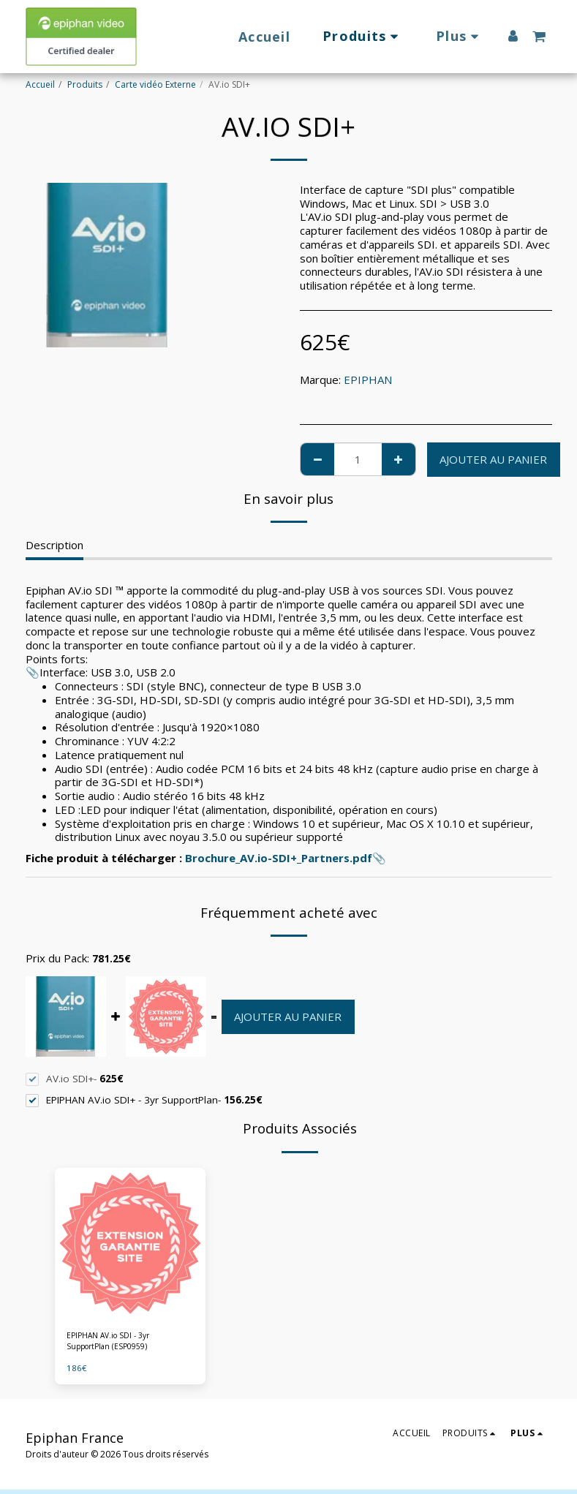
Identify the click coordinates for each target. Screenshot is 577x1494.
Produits (84, 84)
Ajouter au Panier (493, 459)
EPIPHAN (368, 379)
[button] (539, 36)
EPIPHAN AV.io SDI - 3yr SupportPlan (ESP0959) (114, 1343)
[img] (130, 1243)
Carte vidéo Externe (155, 84)
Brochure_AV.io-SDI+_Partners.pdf (278, 857)
